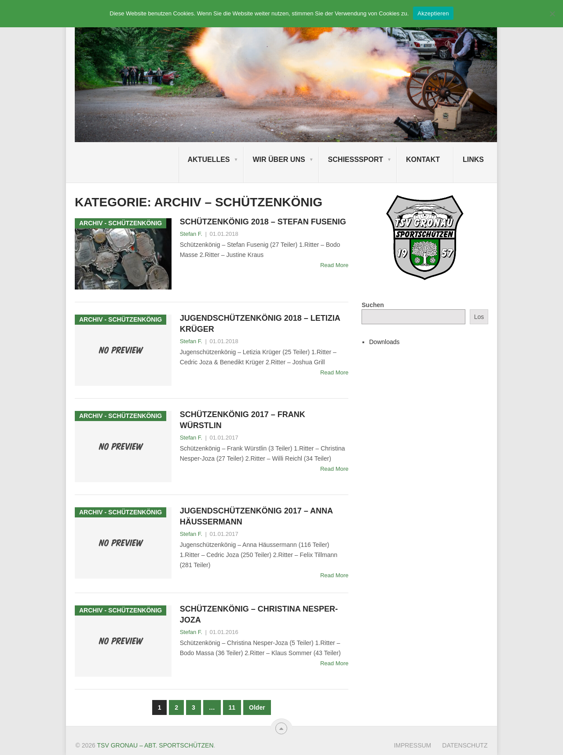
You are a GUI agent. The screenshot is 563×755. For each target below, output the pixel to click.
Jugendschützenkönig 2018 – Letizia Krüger (260, 324)
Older (257, 707)
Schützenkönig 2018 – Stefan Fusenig (263, 221)
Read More (334, 265)
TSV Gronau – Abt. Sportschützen (155, 745)
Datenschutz (464, 745)
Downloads (384, 341)
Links (473, 159)
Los (479, 316)
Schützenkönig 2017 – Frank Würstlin (242, 420)
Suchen (373, 304)
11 (232, 707)
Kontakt (423, 159)
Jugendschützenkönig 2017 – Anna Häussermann (256, 516)
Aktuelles (209, 159)
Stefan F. (191, 234)
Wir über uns (279, 159)
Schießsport (355, 159)
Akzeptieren (433, 13)
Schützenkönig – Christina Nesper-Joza (259, 614)
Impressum (412, 745)
